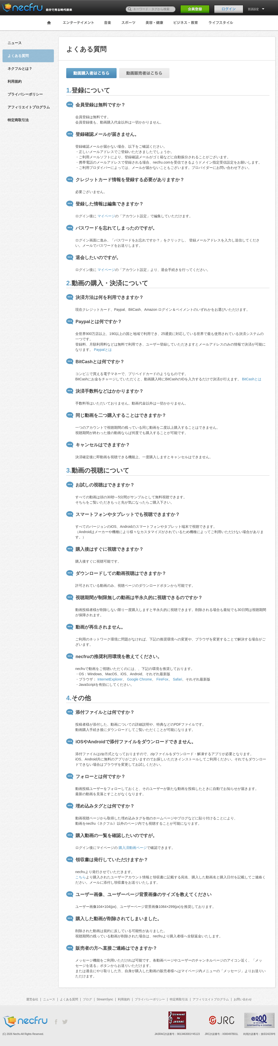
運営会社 (32, 999)
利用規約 (15, 81)
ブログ (87, 999)
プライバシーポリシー (25, 94)
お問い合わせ (243, 999)
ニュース (15, 43)
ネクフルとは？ (20, 69)
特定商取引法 (18, 120)
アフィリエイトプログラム (29, 107)
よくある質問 (69, 999)
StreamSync (105, 999)
